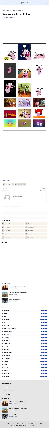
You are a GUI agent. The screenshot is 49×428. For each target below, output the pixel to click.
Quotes (25, 367)
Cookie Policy (39, 423)
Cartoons (8, 10)
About (13, 423)
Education (25, 343)
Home (4, 10)
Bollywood (25, 319)
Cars (25, 322)
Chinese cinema (25, 331)
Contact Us (18, 423)
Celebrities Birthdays (25, 328)
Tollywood (25, 376)
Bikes (25, 316)
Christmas (25, 334)
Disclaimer (24, 423)
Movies (25, 364)
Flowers (25, 346)
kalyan (5, 17)
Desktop (25, 340)
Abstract (25, 310)
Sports (25, 370)
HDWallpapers (25, 352)
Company (25, 337)
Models (25, 361)
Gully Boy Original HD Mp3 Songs (17, 286)
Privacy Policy (31, 423)
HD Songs (25, 349)
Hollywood (25, 355)
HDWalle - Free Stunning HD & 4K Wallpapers (28, 425)
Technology (25, 373)
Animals (25, 313)
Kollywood (25, 358)
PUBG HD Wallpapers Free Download (18, 292)
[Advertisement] (24, 31)
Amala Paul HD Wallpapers (15, 299)
